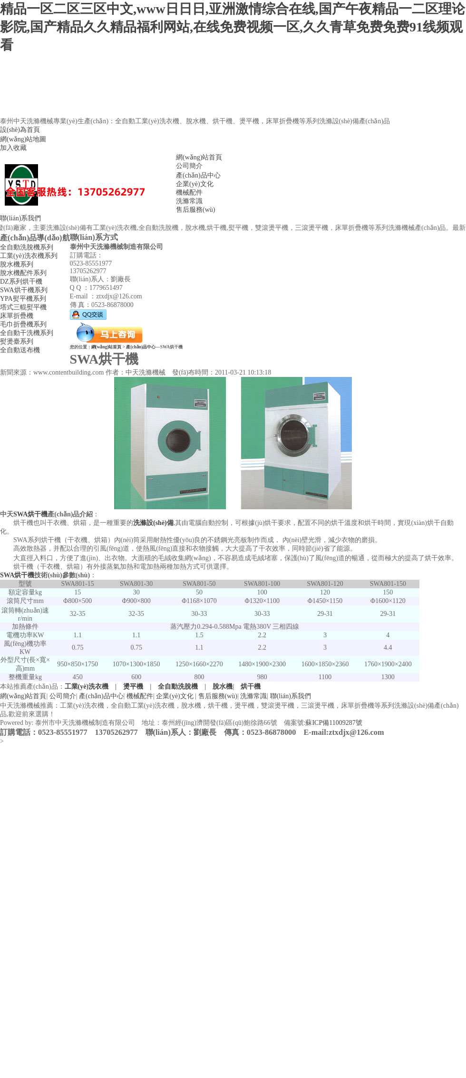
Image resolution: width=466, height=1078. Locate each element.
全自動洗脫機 (178, 686)
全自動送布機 (20, 350)
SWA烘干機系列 (24, 290)
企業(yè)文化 (195, 184)
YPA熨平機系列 (23, 298)
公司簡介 (189, 165)
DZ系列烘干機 (21, 281)
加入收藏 (13, 147)
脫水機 (223, 686)
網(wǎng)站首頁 (199, 157)
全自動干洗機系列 (26, 332)
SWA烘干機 (30, 514)
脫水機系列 (16, 264)
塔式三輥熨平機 (23, 307)
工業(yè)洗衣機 (87, 686)
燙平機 (133, 686)
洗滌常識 (189, 201)
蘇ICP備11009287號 (333, 722)
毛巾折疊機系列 (23, 324)
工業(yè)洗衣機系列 (29, 255)
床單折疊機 (16, 315)
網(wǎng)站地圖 (23, 139)
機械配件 (189, 192)
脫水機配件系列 (23, 273)
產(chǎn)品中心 (198, 175)
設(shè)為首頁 (20, 129)
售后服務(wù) (195, 209)
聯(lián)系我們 (20, 218)
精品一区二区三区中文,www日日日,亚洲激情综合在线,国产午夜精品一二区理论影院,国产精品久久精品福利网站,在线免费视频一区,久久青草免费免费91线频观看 (232, 26)
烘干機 (251, 686)
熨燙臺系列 (16, 341)
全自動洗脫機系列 (26, 247)
